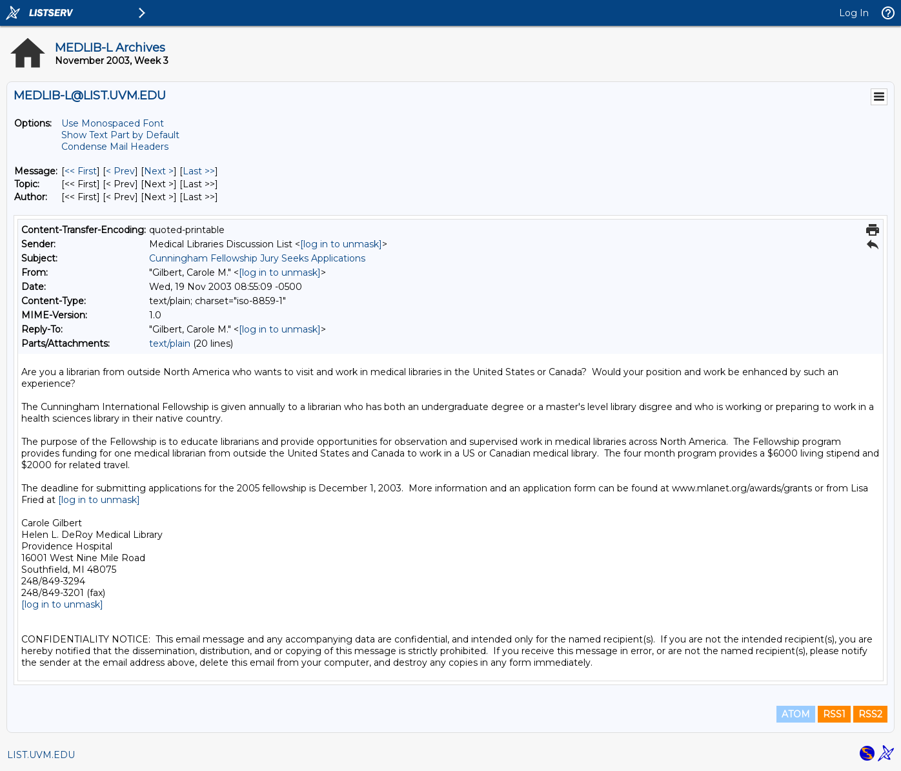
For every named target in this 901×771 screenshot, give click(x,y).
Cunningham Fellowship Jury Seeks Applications (257, 258)
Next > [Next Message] (159, 171)
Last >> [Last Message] (199, 171)
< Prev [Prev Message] (120, 171)
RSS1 (834, 714)
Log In (854, 13)
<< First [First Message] (81, 171)
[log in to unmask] (341, 244)
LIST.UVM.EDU (41, 755)
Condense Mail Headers (114, 146)
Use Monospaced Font (112, 123)
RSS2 (870, 714)
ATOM (796, 714)
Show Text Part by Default (120, 135)
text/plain (169, 343)
